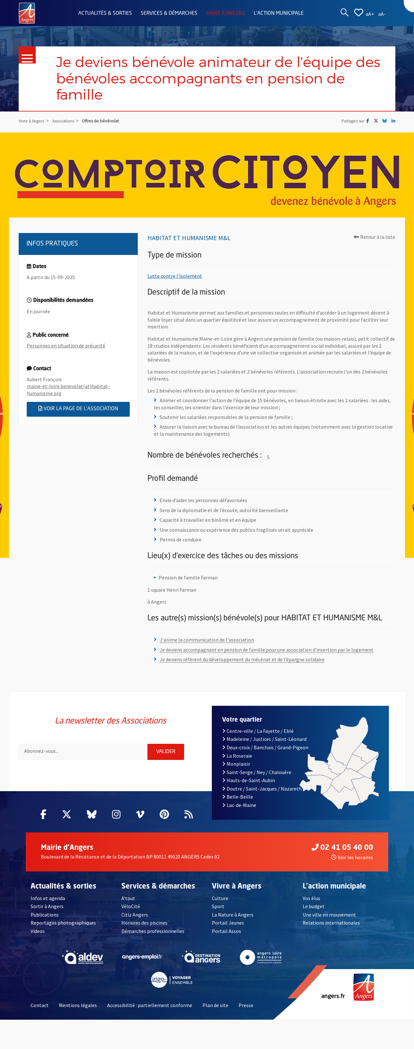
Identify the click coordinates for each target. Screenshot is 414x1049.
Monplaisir (236, 764)
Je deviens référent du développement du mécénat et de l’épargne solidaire (242, 659)
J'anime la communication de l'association (207, 639)
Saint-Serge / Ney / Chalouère (256, 772)
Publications (45, 914)
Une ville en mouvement (329, 914)
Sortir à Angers (47, 906)
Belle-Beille (237, 796)
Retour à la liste (374, 237)
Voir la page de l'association (84, 408)
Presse (246, 1005)
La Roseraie (237, 756)
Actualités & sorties (105, 13)
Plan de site (215, 1005)
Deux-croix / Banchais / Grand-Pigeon (265, 747)
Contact (40, 1005)
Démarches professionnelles (152, 931)
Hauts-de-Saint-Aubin (248, 780)
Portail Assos (226, 931)
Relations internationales (331, 922)
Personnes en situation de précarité (66, 345)
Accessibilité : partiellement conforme (149, 1005)
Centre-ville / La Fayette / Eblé (258, 731)
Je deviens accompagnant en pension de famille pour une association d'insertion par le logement (266, 649)
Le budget (314, 906)
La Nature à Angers (232, 914)
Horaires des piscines (144, 922)
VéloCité (130, 906)
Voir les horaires (352, 857)
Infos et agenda (48, 898)
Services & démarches (169, 13)
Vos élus (311, 898)
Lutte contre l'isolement (174, 276)
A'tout (128, 898)
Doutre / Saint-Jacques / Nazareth (261, 788)
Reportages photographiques (63, 922)
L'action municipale (279, 13)
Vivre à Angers (225, 13)
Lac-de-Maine (239, 805)
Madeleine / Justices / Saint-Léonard (264, 739)
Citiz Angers (134, 914)
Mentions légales (78, 1005)
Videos (38, 931)
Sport (218, 906)
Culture (220, 898)
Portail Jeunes (228, 922)
